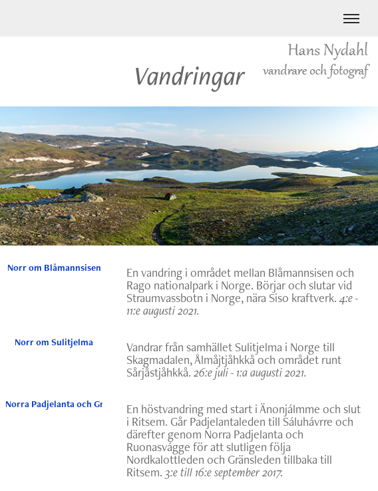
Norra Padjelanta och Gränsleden (53, 404)
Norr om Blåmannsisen (54, 267)
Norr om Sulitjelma (54, 342)
